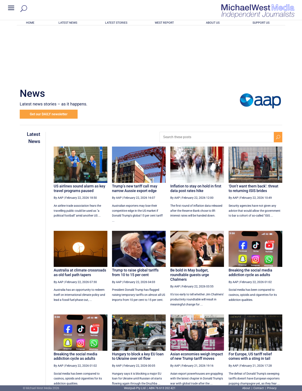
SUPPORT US (261, 22)
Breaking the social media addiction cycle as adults (250, 217)
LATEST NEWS (68, 22)
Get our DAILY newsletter (49, 59)
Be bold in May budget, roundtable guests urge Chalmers (189, 219)
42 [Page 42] (226, 347)
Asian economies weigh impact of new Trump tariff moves (196, 301)
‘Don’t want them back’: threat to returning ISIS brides (253, 133)
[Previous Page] (185, 347)
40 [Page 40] (205, 347)
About (246, 388)
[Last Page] (277, 347)
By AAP (58, 142)
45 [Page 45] (258, 347)
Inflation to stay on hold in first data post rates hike (195, 133)
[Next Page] (268, 347)
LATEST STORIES (116, 22)
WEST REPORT (164, 22)
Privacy (272, 388)
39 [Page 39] (195, 347)
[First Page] (176, 347)
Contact (258, 388)
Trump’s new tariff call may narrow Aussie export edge (134, 133)
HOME (30, 22)
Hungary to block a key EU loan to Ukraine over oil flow (138, 301)
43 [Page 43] (237, 347)
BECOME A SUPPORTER (280, 362)
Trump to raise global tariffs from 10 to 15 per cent (135, 217)
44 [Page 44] (248, 347)
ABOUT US (213, 22)
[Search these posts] (217, 82)
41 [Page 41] (216, 347)
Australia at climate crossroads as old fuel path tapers (80, 217)
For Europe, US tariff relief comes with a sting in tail (250, 301)
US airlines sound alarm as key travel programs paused (79, 133)
